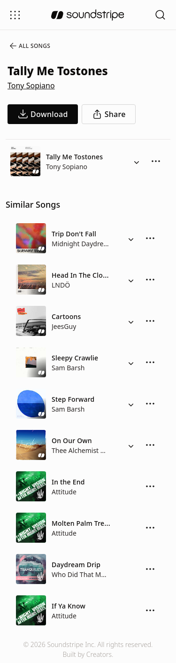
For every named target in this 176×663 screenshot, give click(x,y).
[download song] (43, 114)
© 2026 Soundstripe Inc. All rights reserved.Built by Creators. (88, 649)
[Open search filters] (160, 14)
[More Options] (156, 161)
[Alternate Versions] (136, 161)
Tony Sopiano (31, 85)
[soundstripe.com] (87, 15)
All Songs (29, 46)
